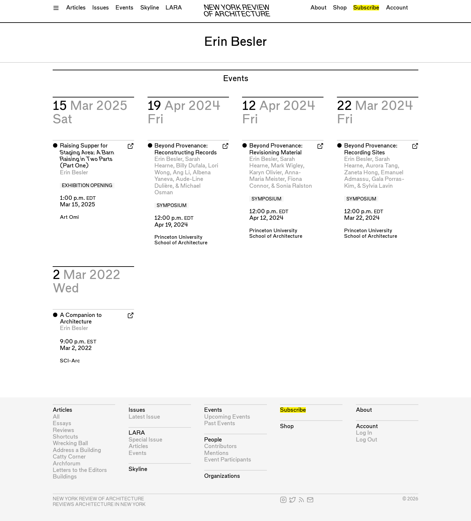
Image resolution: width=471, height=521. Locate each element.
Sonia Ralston (294, 186)
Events (124, 7)
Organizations (222, 476)
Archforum (66, 463)
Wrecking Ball (70, 443)
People (213, 440)
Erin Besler (74, 172)
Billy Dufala (190, 165)
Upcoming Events (227, 417)
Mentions (216, 453)
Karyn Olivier (265, 172)
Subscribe (366, 7)
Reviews (63, 430)
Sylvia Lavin (377, 186)
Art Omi (69, 217)
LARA (174, 7)
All (56, 417)
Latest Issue (144, 417)
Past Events (219, 423)
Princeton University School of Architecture (180, 240)
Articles (76, 7)
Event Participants (227, 459)
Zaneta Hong (361, 172)
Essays (62, 423)
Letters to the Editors (80, 470)
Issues (100, 7)
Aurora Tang (382, 165)
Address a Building (77, 450)
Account (397, 7)
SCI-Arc (70, 360)
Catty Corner (69, 457)
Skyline (149, 7)
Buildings (65, 476)
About (318, 7)
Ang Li (181, 172)
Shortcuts (65, 437)
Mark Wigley (287, 165)
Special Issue (145, 440)
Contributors (220, 446)
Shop (340, 7)
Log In (364, 433)
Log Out (366, 440)
